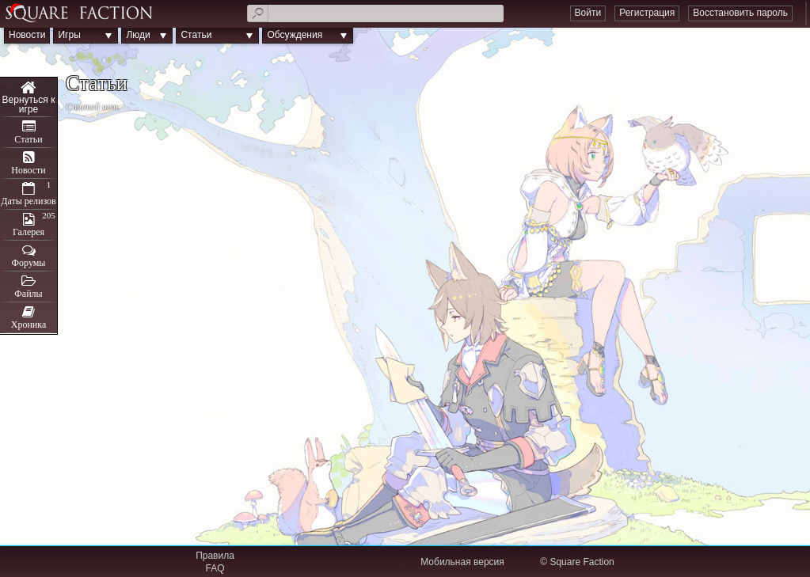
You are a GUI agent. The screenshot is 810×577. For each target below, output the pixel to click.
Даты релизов (28, 201)
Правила (215, 555)
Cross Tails (28, 97)
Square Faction (582, 562)
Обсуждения (294, 34)
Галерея (28, 231)
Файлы (28, 293)
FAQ (214, 568)
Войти (588, 12)
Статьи (196, 34)
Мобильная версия (462, 562)
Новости (27, 34)
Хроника (28, 324)
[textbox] (375, 13)
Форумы (29, 262)
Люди (138, 34)
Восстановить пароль (740, 12)
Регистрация (647, 12)
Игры (69, 34)
